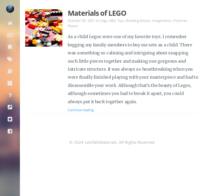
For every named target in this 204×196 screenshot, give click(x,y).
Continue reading (81, 109)
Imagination (162, 20)
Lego (104, 20)
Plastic (73, 25)
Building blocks (138, 20)
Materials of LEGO (97, 13)
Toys (121, 20)
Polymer (180, 20)
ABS (112, 20)
